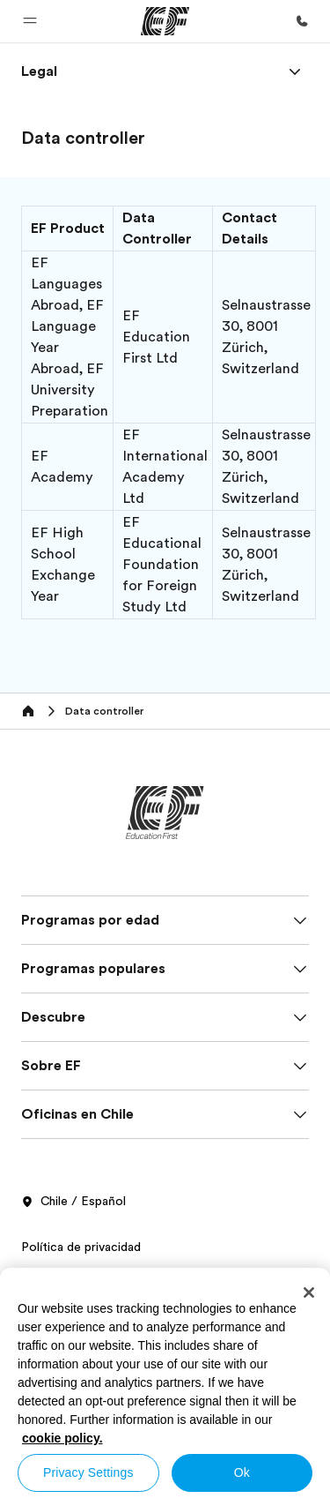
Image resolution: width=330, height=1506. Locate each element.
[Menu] (295, 71)
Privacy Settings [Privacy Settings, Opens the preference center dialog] (88, 1472)
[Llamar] (302, 21)
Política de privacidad (81, 1247)
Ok (242, 1472)
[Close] (309, 1292)
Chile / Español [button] (73, 1202)
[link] (39, 71)
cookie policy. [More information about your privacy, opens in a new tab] (62, 1438)
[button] (30, 21)
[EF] (165, 21)
